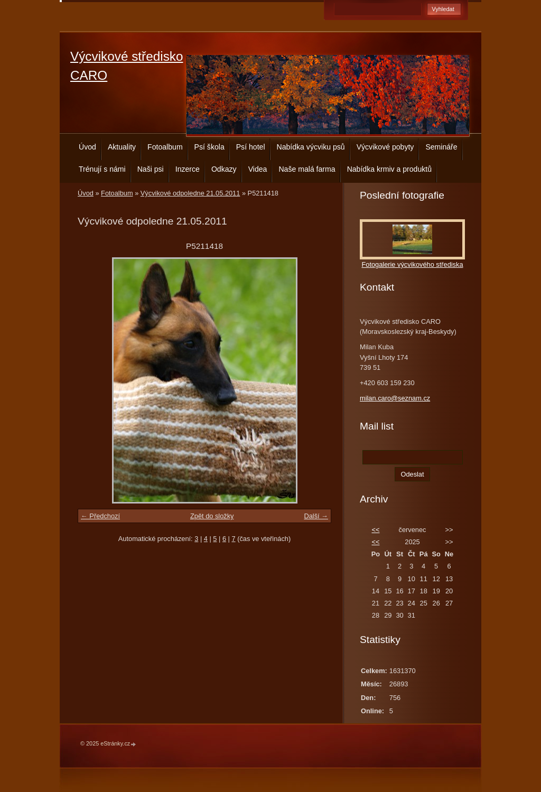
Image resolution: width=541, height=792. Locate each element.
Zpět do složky (212, 516)
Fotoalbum (165, 147)
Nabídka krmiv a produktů (389, 169)
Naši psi (150, 169)
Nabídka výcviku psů (311, 147)
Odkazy (224, 169)
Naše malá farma (306, 169)
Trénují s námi (102, 169)
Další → (316, 516)
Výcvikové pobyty (385, 147)
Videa (257, 169)
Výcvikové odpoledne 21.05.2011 (190, 193)
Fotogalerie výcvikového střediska (412, 264)
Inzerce (187, 169)
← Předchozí (100, 516)
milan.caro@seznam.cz (395, 398)
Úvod (87, 147)
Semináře (441, 147)
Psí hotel (250, 147)
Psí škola (209, 147)
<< (375, 530)
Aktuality (122, 147)
